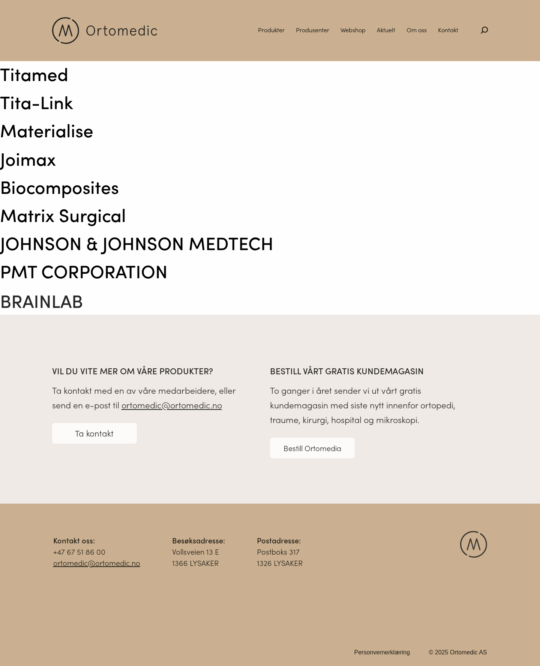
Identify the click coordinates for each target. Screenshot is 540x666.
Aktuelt (386, 30)
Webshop (353, 30)
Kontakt (448, 30)
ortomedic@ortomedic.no (172, 407)
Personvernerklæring (382, 655)
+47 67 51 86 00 (79, 554)
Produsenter (312, 30)
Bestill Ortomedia (312, 450)
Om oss (416, 30)
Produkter (271, 30)
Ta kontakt (94, 436)
